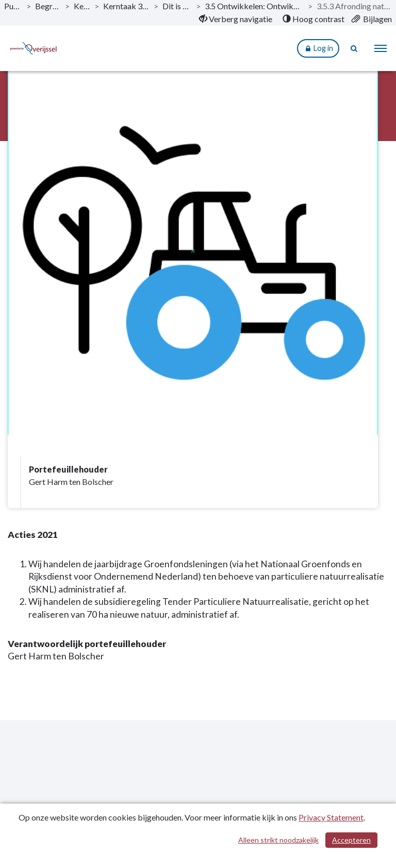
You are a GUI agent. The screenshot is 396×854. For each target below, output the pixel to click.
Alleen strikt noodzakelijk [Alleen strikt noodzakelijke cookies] (278, 839)
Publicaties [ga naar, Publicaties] (13, 6)
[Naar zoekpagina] (354, 48)
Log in (318, 48)
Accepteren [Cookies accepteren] (351, 839)
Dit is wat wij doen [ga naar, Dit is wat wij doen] (177, 6)
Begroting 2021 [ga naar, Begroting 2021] (48, 6)
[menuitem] (235, 19)
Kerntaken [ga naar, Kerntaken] (82, 6)
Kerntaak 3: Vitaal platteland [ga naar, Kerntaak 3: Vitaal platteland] (126, 6)
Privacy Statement (331, 817)
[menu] (380, 48)
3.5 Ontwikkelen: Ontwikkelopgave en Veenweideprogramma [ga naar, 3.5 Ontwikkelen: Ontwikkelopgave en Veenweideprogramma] (254, 6)
